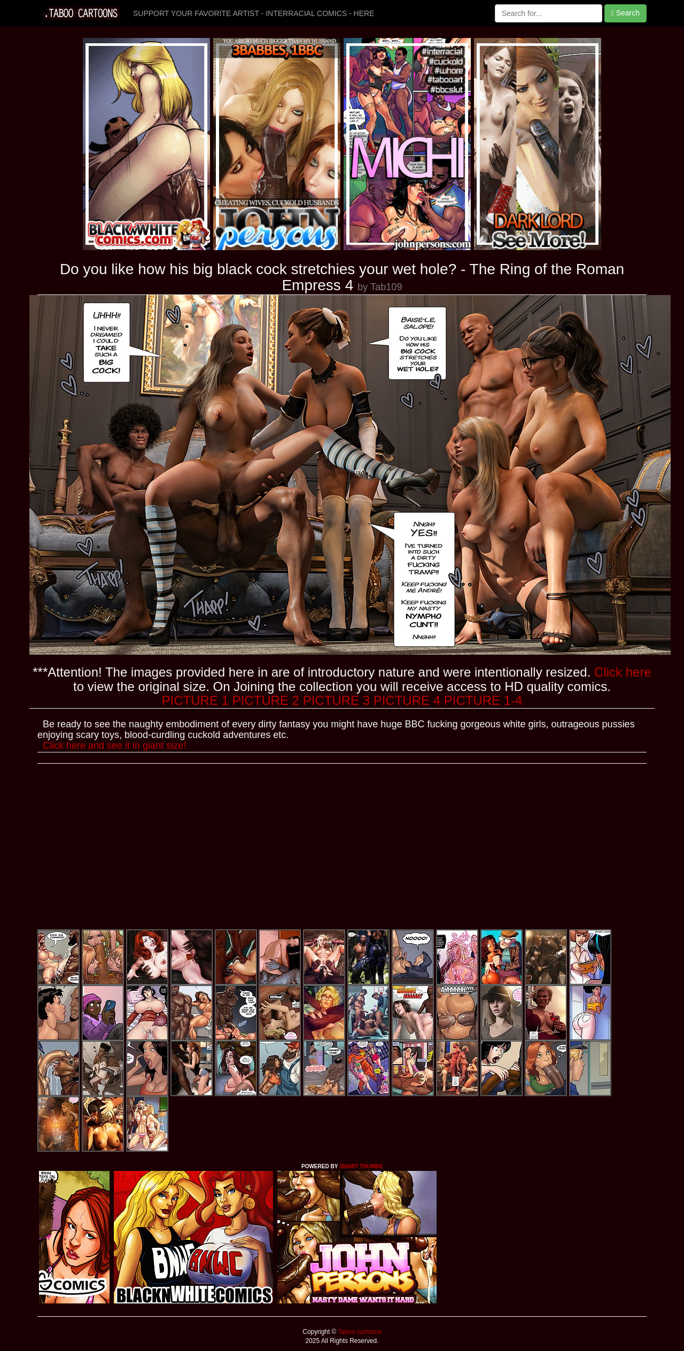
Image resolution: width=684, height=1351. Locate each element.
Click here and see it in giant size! (114, 745)
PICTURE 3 (336, 700)
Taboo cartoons (358, 1332)
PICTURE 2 (265, 700)
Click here (622, 672)
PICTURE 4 (407, 700)
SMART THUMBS (361, 1166)
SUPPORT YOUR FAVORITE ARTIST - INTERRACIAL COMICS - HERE (253, 13)
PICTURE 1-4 (483, 700)
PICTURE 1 (195, 700)
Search (625, 13)
